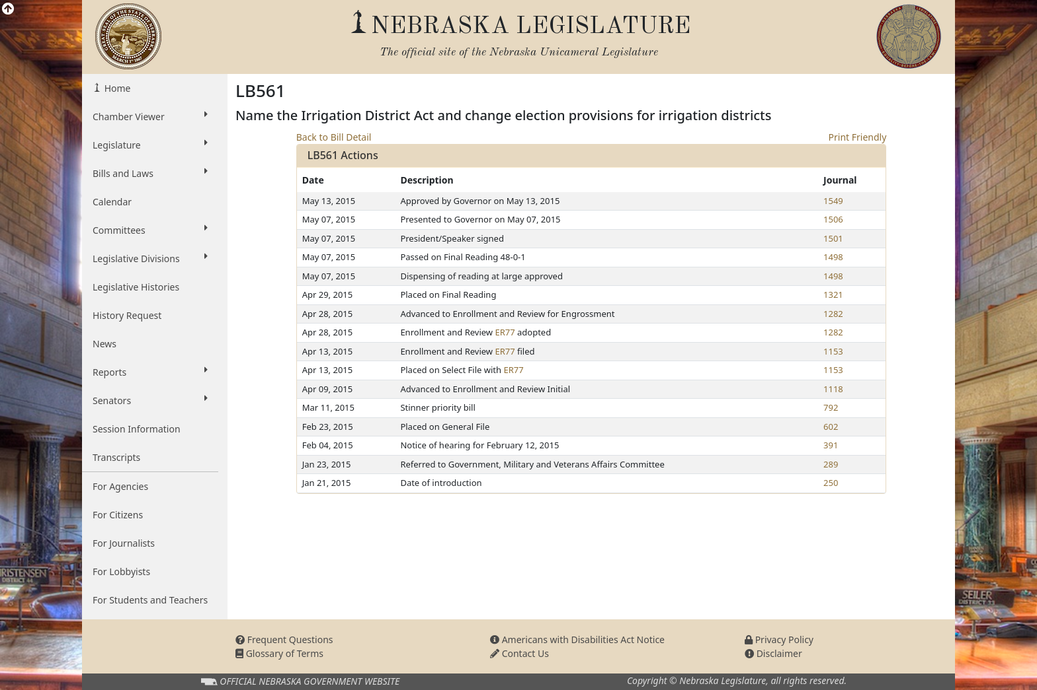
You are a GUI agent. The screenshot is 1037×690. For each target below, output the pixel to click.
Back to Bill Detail (334, 137)
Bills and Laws (150, 173)
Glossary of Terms (279, 653)
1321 (833, 294)
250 (830, 483)
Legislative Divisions (150, 258)
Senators (150, 400)
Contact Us (519, 653)
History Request (127, 315)
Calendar (112, 201)
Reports (150, 371)
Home (116, 88)
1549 (833, 201)
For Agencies (120, 486)
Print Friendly (858, 137)
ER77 (505, 332)
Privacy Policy (779, 639)
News (104, 343)
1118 (833, 389)
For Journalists (124, 543)
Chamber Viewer (150, 116)
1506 (833, 219)
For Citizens (118, 514)
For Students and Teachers (150, 600)
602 (830, 426)
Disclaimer (773, 653)
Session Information (137, 429)
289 (830, 464)
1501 (833, 238)
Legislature (150, 144)
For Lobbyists (121, 571)
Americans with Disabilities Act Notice (577, 639)
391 (830, 445)
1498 (833, 257)
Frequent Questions (284, 639)
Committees (150, 229)
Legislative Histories (136, 287)
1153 (833, 351)
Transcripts (116, 457)
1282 (833, 314)
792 (830, 407)
